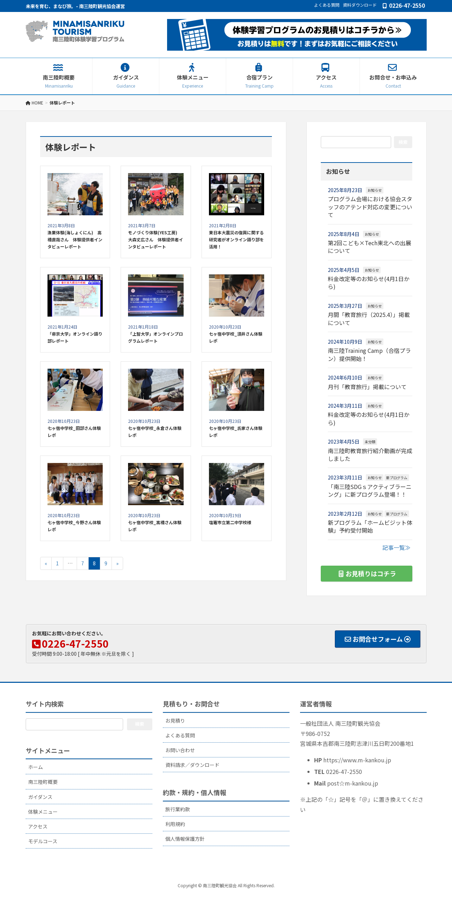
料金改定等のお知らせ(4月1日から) (368, 282)
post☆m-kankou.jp (352, 783)
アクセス (37, 826)
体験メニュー (43, 811)
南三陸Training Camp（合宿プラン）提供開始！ (369, 354)
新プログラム (396, 477)
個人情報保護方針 (185, 838)
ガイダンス (40, 796)
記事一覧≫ (396, 547)
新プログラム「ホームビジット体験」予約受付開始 (370, 526)
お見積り (175, 720)
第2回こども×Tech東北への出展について (369, 247)
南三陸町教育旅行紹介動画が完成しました (370, 454)
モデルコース (42, 841)
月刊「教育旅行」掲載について (367, 386)
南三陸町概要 (43, 781)
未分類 (370, 441)
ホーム (35, 766)
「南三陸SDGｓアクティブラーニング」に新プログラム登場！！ (370, 490)
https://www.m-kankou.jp (357, 760)
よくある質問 (326, 5)
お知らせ (375, 190)
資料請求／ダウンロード (192, 764)
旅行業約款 (177, 809)
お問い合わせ (180, 750)
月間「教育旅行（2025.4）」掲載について (369, 318)
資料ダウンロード (360, 5)
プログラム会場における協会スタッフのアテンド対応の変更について (370, 207)
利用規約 (175, 823)
